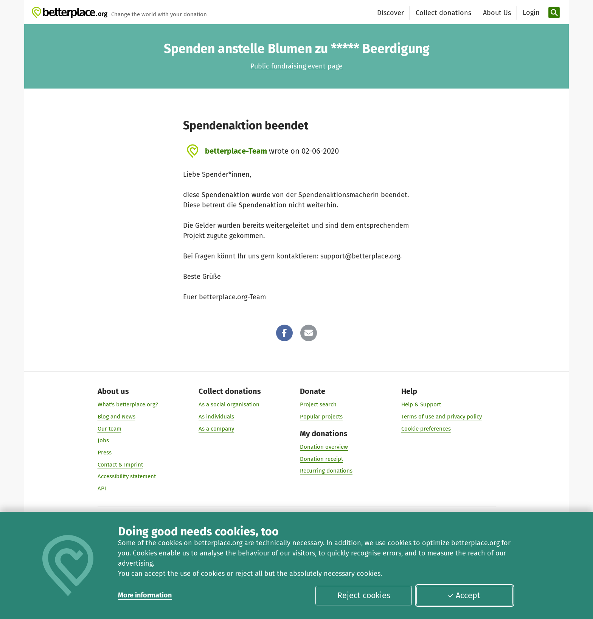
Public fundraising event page (296, 66)
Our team (109, 428)
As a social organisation (229, 404)
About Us (497, 13)
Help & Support (421, 404)
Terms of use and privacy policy (441, 416)
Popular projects (321, 416)
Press (105, 452)
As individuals (216, 416)
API (102, 488)
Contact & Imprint (120, 464)
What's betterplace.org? (128, 404)
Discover (390, 13)
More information (145, 595)
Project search (318, 404)
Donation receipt (321, 459)
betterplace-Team (236, 151)
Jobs (103, 440)
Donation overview (324, 446)
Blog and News (116, 416)
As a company (216, 428)
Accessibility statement (127, 476)
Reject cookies (363, 595)
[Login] (530, 12)
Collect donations (443, 13)
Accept (464, 595)
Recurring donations (326, 470)
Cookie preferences (426, 428)
